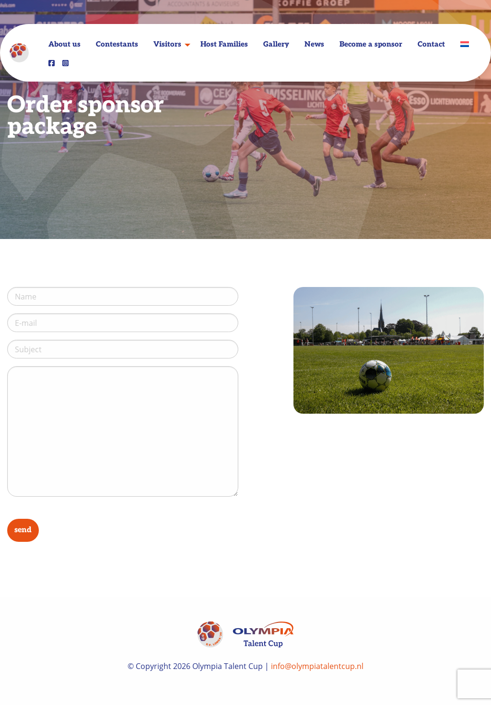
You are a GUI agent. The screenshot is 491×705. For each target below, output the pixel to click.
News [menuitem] (314, 44)
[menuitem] (465, 44)
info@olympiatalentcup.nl (317, 666)
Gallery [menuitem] (276, 44)
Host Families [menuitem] (224, 44)
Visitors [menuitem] (167, 44)
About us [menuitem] (64, 44)
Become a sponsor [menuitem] (370, 44)
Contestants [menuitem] (117, 44)
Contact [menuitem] (431, 44)
